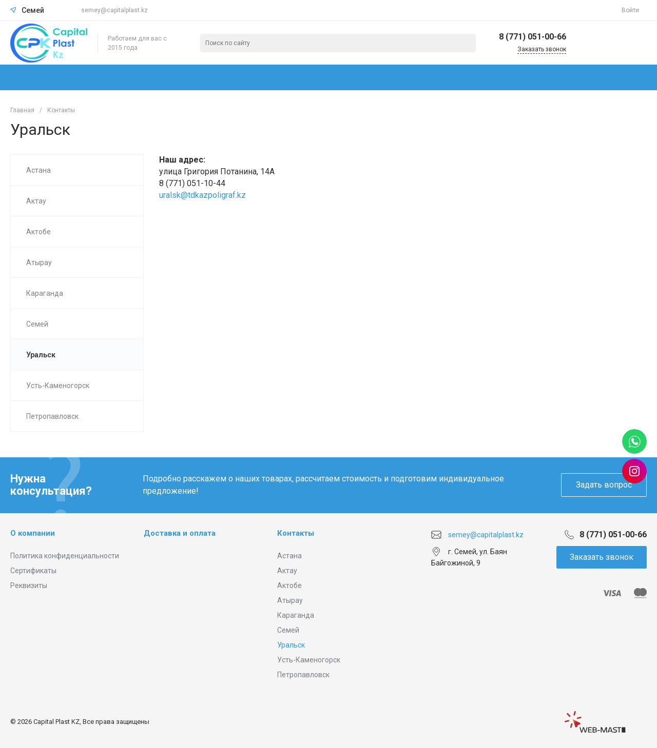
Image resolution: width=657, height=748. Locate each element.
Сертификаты (33, 571)
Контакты (295, 533)
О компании (32, 533)
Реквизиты (28, 585)
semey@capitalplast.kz (114, 10)
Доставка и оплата (180, 533)
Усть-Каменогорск (308, 660)
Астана (289, 556)
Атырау (290, 600)
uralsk (170, 195)
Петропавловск (303, 675)
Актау (287, 571)
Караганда (295, 615)
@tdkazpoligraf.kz (213, 195)
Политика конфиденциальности (64, 556)
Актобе (289, 585)
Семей (288, 630)
